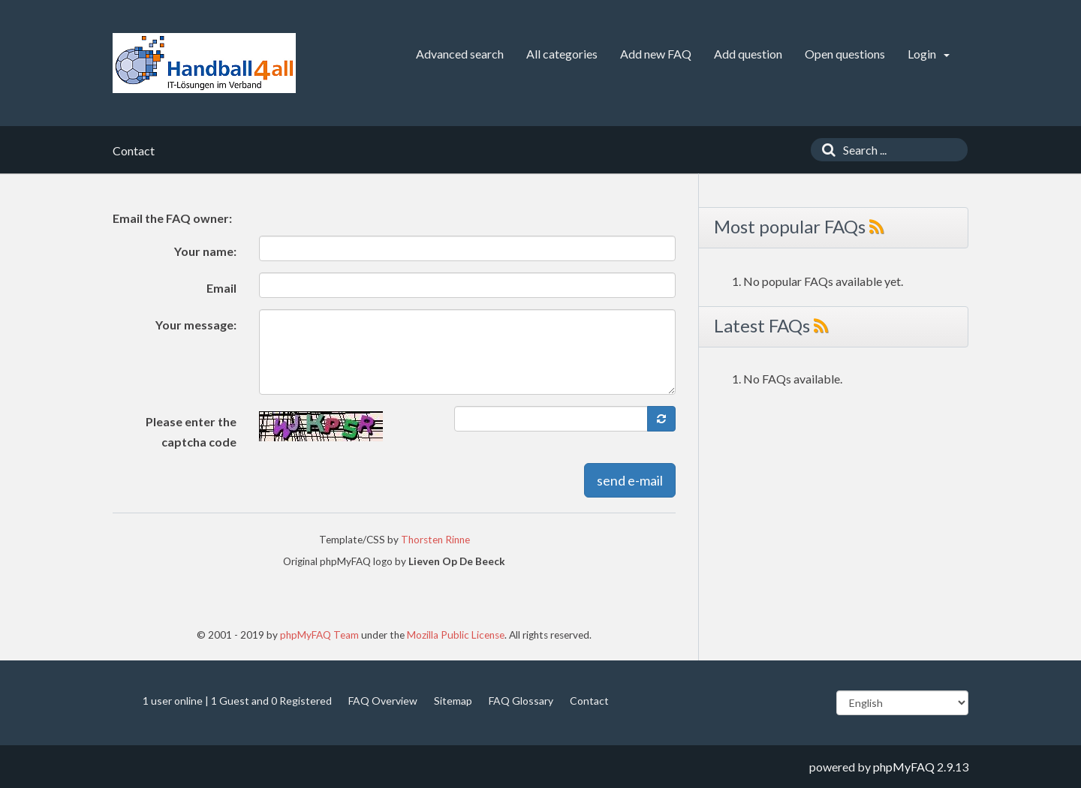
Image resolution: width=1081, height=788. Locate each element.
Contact (589, 700)
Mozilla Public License (455, 635)
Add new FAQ (655, 54)
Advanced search (460, 54)
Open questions (845, 54)
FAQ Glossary (521, 700)
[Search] (825, 149)
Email (221, 288)
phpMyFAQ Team (319, 635)
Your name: (205, 251)
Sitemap (453, 700)
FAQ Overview (382, 700)
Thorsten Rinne (435, 540)
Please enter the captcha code (191, 431)
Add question (748, 54)
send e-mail (630, 480)
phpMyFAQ (904, 766)
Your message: (195, 324)
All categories (562, 54)
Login (929, 54)
